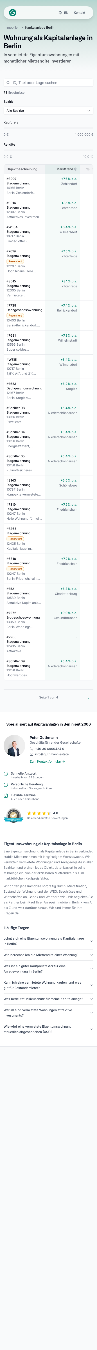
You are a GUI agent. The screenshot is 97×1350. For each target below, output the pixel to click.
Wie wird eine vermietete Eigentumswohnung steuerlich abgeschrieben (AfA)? (48, 1029)
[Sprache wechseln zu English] (63, 13)
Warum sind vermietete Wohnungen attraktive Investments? (48, 1012)
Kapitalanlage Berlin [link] (39, 27)
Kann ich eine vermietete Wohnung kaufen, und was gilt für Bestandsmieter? (48, 985)
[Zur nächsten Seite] (88, 699)
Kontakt (79, 12)
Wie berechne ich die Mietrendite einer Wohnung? (48, 955)
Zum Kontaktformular (47, 761)
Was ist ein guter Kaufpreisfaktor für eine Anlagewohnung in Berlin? (48, 968)
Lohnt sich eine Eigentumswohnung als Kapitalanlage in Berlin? (48, 941)
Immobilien (11, 27)
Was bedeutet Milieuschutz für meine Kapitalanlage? (48, 999)
